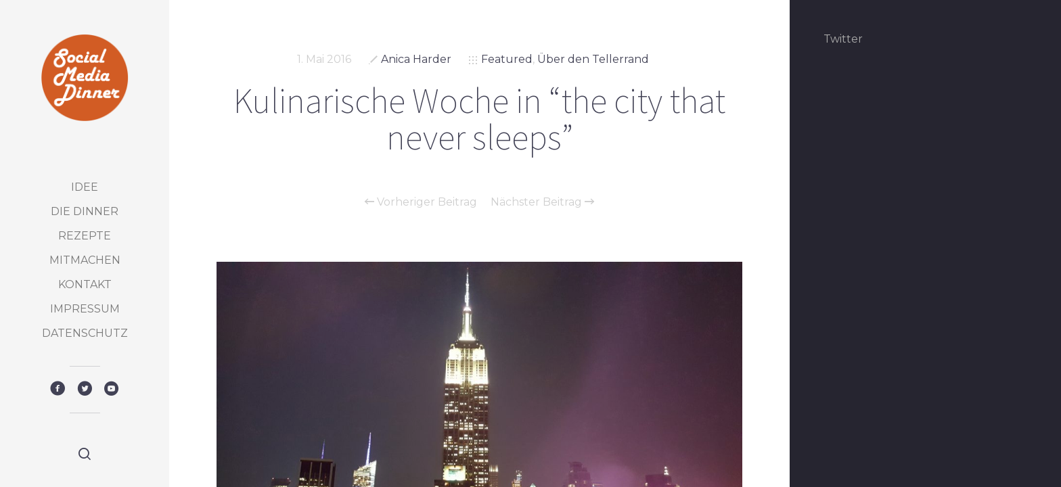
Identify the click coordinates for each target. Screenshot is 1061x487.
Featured (507, 59)
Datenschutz (85, 333)
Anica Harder (416, 59)
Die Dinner (84, 211)
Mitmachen (84, 260)
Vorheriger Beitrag (421, 202)
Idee (84, 187)
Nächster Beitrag (542, 202)
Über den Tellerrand (593, 59)
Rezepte (84, 235)
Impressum (85, 308)
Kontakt (85, 284)
